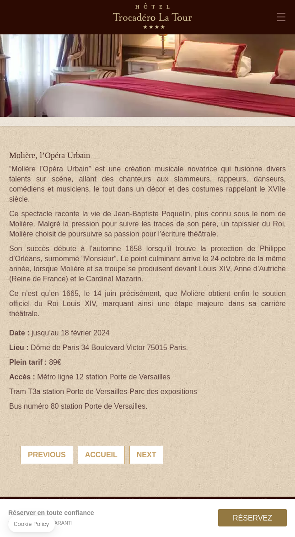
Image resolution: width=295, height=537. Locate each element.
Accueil (101, 455)
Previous (47, 455)
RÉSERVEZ (252, 518)
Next (146, 455)
